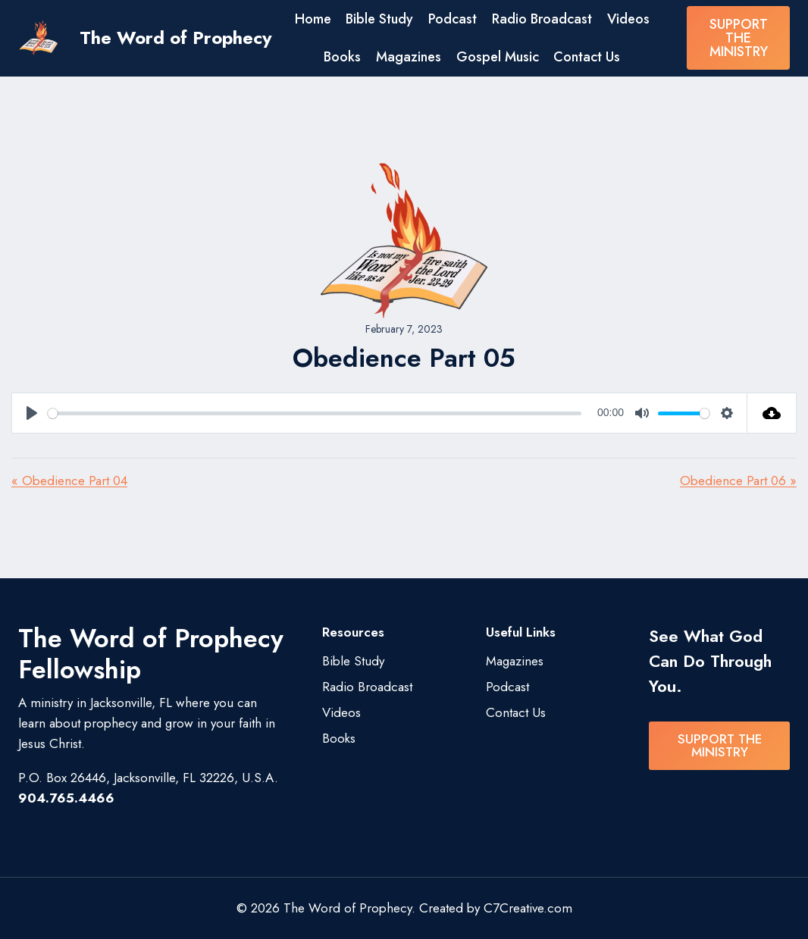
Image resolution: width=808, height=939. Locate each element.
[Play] (32, 413)
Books (342, 57)
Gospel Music (497, 57)
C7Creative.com (528, 908)
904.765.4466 (66, 798)
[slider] (314, 413)
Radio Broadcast (542, 19)
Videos (628, 19)
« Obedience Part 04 (69, 480)
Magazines (408, 57)
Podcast (452, 19)
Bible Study (379, 19)
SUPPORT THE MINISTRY (738, 37)
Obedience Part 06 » (738, 480)
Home (313, 19)
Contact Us (586, 57)
